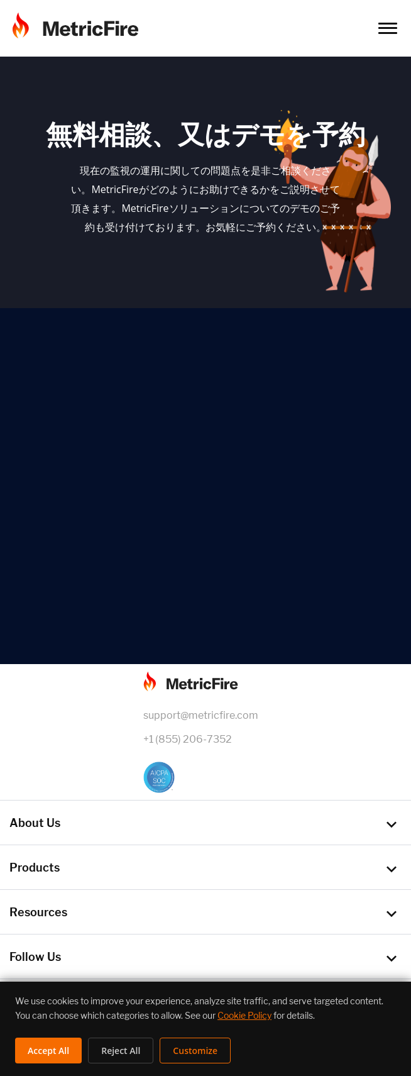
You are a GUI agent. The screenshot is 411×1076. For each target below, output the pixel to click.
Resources (38, 912)
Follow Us (35, 956)
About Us (34, 822)
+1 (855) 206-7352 (187, 739)
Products (34, 867)
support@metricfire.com (200, 715)
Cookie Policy (244, 1015)
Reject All (120, 1051)
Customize (195, 1051)
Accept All (48, 1051)
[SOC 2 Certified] (205, 777)
